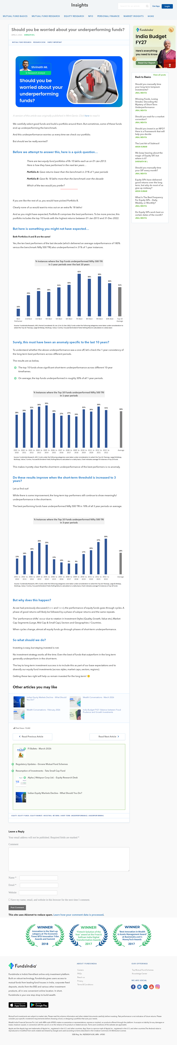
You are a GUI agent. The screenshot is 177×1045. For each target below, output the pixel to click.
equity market (36, 815)
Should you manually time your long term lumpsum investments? (148, 87)
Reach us (81, 977)
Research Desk (39, 42)
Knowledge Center (139, 974)
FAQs (79, 974)
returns (56, 815)
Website (13, 892)
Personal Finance (108, 16)
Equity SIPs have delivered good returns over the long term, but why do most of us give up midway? (149, 184)
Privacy (80, 981)
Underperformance (79, 815)
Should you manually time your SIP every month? (148, 169)
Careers (80, 970)
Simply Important (54, 42)
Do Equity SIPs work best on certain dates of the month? (149, 213)
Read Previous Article (32, 737)
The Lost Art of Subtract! (147, 144)
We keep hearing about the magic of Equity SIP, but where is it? (149, 156)
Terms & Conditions (85, 985)
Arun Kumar (141, 147)
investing (47, 815)
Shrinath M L (29, 35)
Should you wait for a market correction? (149, 118)
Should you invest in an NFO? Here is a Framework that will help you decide (150, 131)
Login (167, 6)
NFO (90, 16)
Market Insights (134, 16)
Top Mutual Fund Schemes (143, 970)
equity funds (23, 815)
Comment (13, 844)
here (86, 116)
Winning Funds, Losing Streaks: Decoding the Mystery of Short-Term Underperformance (146, 103)
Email (12, 885)
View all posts (159, 75)
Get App (156, 6)
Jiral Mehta (141, 93)
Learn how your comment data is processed (78, 915)
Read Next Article (107, 737)
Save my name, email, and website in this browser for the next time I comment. (50, 899)
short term (65, 815)
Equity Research (74, 16)
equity (14, 815)
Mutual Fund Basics (15, 16)
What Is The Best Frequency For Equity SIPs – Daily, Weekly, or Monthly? (149, 200)
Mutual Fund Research (46, 16)
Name (12, 877)
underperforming (96, 815)
